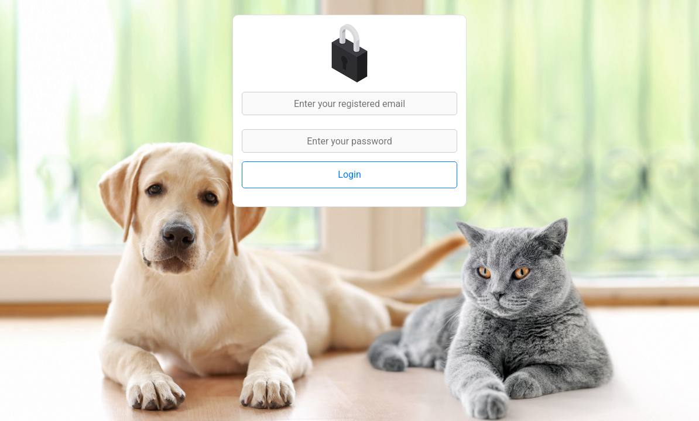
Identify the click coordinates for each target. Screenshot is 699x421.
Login (349, 174)
